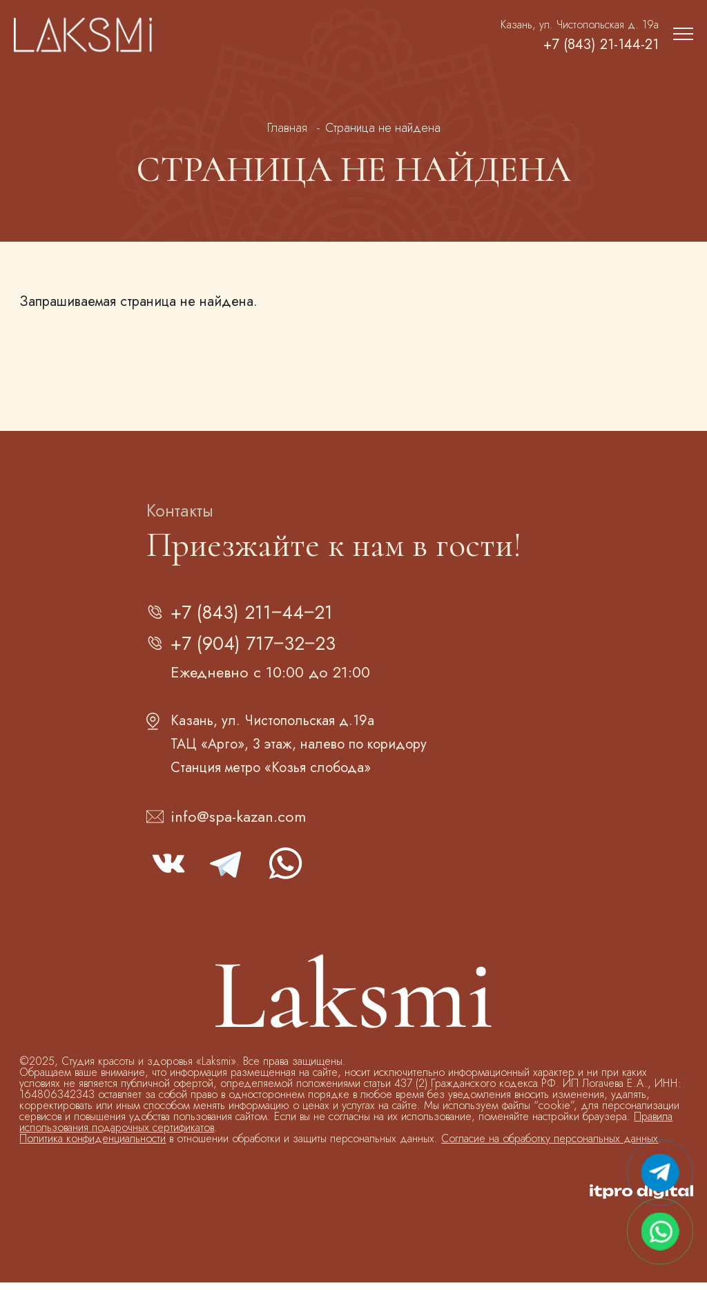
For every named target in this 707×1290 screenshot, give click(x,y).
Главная (287, 128)
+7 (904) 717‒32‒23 (263, 649)
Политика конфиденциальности (92, 1146)
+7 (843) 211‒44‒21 (262, 614)
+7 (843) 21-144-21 (589, 44)
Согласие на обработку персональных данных (549, 1146)
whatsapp (284, 871)
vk (168, 871)
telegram (226, 871)
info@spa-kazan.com (238, 824)
